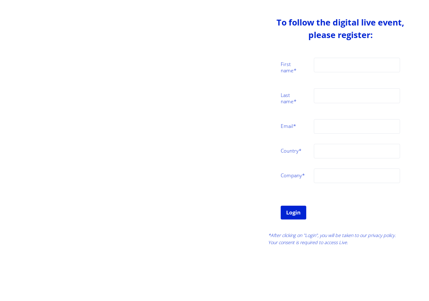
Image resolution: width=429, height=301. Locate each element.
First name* (289, 67)
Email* (288, 126)
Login (293, 212)
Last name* (289, 98)
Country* (291, 150)
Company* (293, 175)
